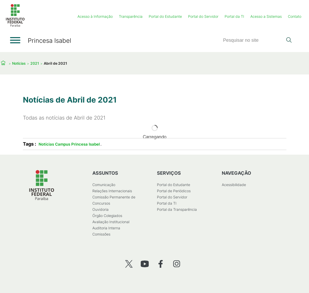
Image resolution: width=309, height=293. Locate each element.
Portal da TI (234, 16)
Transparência (131, 16)
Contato (294, 16)
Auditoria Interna (106, 228)
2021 (34, 63)
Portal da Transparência (177, 209)
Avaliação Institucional (110, 222)
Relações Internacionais (112, 191)
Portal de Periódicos (174, 191)
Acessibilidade (234, 184)
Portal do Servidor (203, 16)
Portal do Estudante (165, 16)
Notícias (19, 63)
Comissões (101, 234)
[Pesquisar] (253, 40)
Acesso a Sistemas (266, 16)
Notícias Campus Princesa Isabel (69, 144)
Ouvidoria (100, 209)
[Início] (15, 25)
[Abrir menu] (15, 40)
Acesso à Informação (95, 16)
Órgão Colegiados (107, 215)
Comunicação (103, 184)
